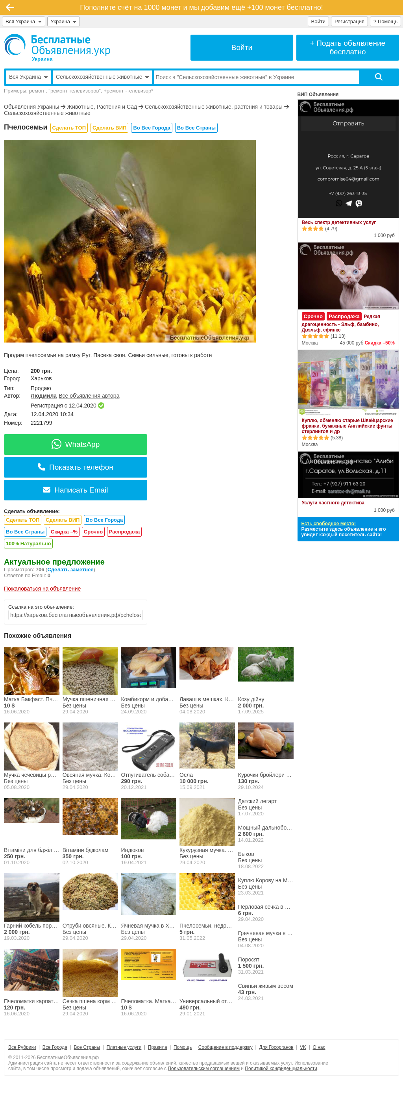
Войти (318, 21)
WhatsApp (76, 444)
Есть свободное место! (328, 523)
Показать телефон (75, 467)
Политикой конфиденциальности (281, 1068)
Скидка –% (64, 532)
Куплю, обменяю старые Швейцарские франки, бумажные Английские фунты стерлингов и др (347, 426)
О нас (319, 1047)
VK (303, 1047)
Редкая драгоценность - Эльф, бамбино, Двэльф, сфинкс (341, 323)
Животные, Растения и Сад (102, 107)
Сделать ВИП (109, 128)
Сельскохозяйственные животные (47, 113)
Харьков (41, 378)
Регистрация (349, 21)
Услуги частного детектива (333, 503)
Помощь (183, 1047)
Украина (64, 21)
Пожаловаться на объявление (42, 588)
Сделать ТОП (69, 128)
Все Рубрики (22, 1047)
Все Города (55, 1047)
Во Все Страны (196, 128)
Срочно (93, 532)
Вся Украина (24, 21)
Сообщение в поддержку (225, 1047)
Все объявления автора (89, 396)
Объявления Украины (31, 107)
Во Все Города (151, 128)
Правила (157, 1047)
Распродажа (124, 532)
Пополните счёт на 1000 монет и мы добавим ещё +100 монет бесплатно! (201, 7)
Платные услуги (124, 1047)
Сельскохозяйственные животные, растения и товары (214, 107)
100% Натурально (28, 543)
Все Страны (87, 1047)
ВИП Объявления (318, 94)
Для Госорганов (276, 1047)
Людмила (44, 396)
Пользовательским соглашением (204, 1068)
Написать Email (75, 490)
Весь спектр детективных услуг (339, 222)
